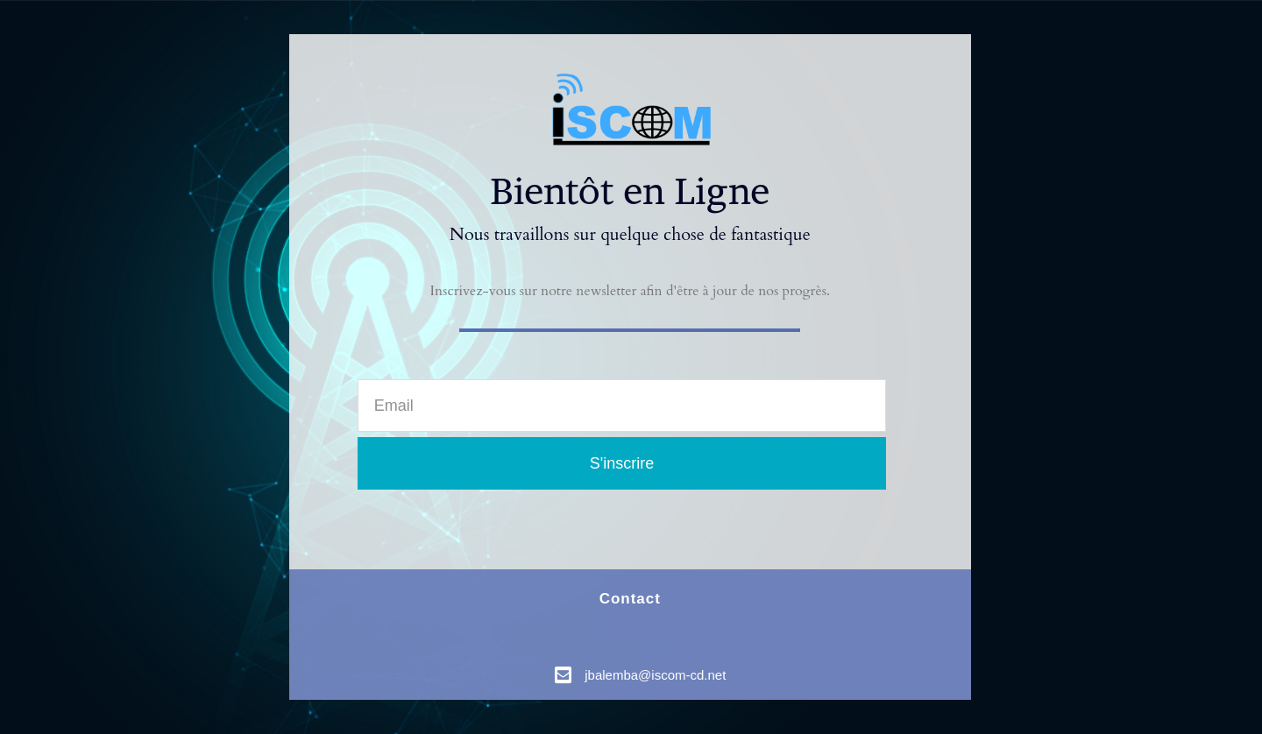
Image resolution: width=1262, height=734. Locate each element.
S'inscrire (622, 463)
